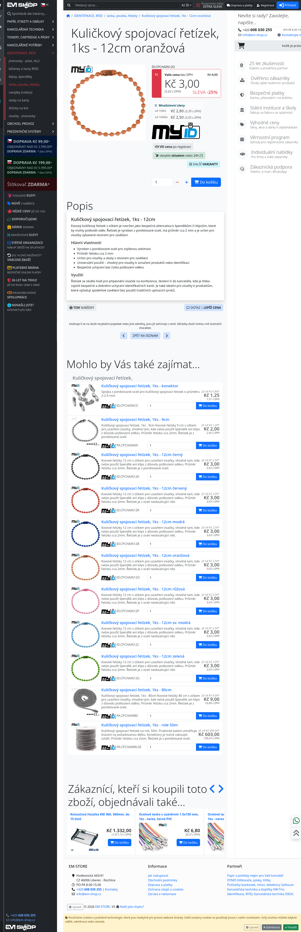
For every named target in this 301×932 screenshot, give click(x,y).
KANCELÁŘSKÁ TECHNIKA (37, 29)
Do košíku (119, 842)
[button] (178, 112)
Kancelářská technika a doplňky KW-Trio (255, 889)
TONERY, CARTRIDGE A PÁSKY (37, 37)
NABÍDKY (81, 307)
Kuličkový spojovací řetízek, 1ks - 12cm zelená (142, 656)
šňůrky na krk (25, 108)
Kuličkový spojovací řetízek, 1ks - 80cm (136, 689)
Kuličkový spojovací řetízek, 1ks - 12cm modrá (143, 521)
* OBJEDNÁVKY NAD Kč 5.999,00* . (36, 167)
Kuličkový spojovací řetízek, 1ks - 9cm (135, 419)
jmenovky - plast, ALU (30, 61)
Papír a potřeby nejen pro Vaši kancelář (255, 875)
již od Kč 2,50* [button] (210, 460)
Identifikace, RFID (239, 894)
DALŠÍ (203, 164)
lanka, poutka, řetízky (30, 84)
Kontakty (111, 889)
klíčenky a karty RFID (30, 69)
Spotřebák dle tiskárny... (33, 14)
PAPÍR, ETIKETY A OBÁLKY (37, 21)
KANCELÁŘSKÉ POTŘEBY (37, 45)
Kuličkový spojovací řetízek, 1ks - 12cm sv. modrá (145, 622)
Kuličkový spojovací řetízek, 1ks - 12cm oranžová (145, 555)
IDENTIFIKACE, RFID (37, 53)
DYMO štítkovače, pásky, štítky (248, 880)
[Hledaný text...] (126, 5)
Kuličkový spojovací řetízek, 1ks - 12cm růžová (143, 589)
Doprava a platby (160, 885)
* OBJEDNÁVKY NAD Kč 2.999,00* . (36, 146)
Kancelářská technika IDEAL (274, 894)
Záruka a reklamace (162, 894)
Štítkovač (35, 184)
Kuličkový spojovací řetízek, (102, 378)
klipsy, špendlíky (27, 76)
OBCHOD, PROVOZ (37, 124)
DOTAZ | (204, 307)
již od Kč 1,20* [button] (210, 425)
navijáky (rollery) (27, 92)
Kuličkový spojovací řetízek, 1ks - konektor (139, 385)
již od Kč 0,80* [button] (210, 391)
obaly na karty (25, 100)
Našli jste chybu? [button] (132, 907)
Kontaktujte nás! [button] (286, 35)
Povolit (291, 927)
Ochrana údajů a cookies (166, 889)
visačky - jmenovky (28, 116)
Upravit (252, 927)
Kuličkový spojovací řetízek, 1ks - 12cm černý (142, 454)
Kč (185, 5)
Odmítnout (272, 927)
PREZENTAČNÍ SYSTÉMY (37, 131)
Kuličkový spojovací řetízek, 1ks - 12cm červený (144, 488)
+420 (29, 915)
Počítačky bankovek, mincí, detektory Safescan (260, 885)
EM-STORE (102, 907)
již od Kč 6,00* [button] (210, 695)
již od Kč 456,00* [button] (208, 730)
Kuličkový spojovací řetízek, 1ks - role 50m (139, 725)
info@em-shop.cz (29, 920)
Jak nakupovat (158, 875)
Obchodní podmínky (162, 880)
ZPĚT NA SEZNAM (145, 336)
